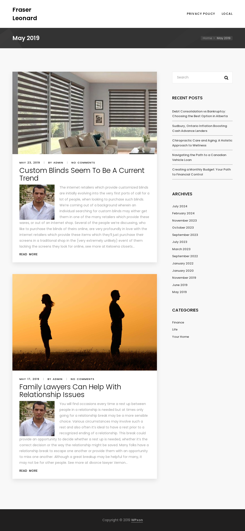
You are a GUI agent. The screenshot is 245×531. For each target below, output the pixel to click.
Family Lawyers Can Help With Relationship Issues (70, 391)
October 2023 (183, 227)
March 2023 (181, 249)
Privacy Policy (201, 14)
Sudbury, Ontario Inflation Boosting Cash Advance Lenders (199, 128)
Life (175, 329)
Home (207, 38)
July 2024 (179, 206)
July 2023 (179, 242)
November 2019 (184, 277)
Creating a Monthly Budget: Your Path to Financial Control (201, 172)
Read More (28, 254)
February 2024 (183, 213)
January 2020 (183, 270)
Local (227, 14)
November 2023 (184, 220)
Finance (178, 322)
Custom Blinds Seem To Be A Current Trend (82, 174)
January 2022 (182, 263)
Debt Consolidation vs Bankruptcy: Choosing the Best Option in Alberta (200, 114)
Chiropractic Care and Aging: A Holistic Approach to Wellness (202, 143)
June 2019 (179, 285)
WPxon (137, 520)
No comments (83, 162)
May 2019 (179, 292)
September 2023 (185, 235)
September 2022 (185, 256)
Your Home (180, 336)
